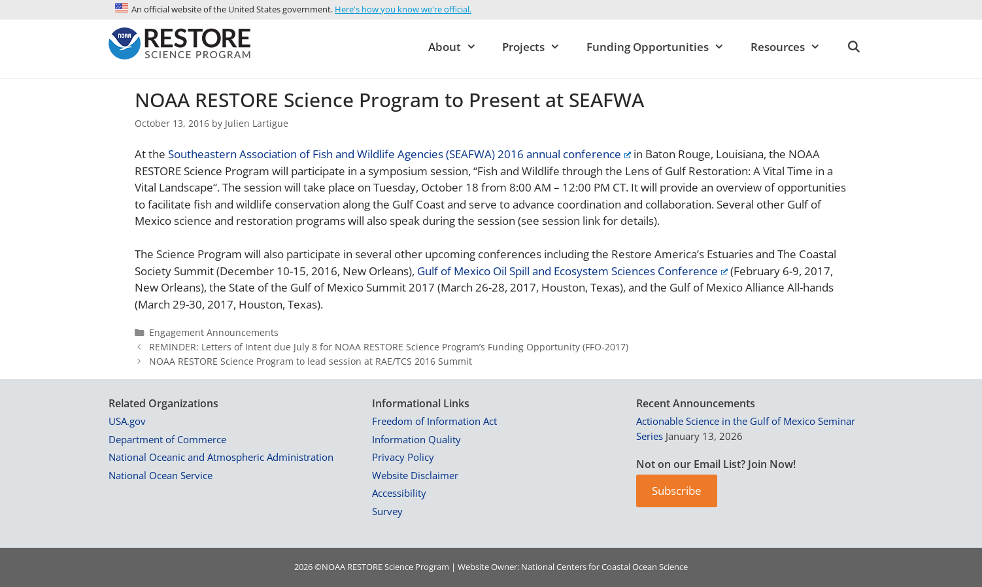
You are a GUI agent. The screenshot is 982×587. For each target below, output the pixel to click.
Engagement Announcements (214, 332)
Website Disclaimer (415, 475)
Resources (792, 47)
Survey (387, 511)
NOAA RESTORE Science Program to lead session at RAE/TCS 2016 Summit (310, 361)
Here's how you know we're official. (403, 9)
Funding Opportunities (661, 47)
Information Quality (416, 439)
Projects (537, 47)
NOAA (333, 567)
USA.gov (127, 421)
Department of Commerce (167, 439)
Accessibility (399, 492)
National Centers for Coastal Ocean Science (604, 567)
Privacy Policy (403, 456)
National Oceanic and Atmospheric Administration (221, 456)
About (459, 47)
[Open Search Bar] (853, 47)
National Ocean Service (160, 475)
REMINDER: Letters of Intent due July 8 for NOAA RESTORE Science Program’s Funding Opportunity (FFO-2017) (388, 347)
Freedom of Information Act (434, 421)
